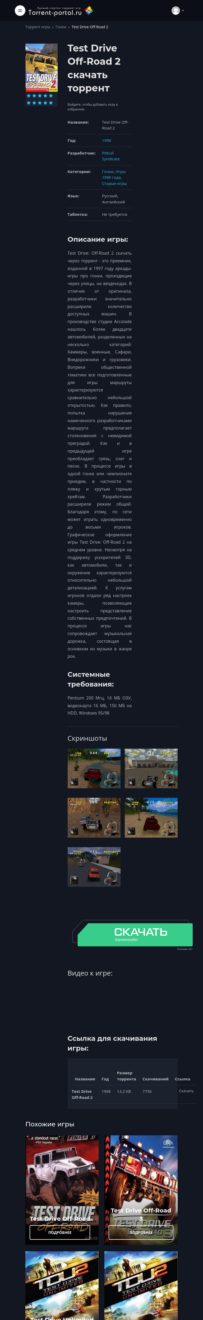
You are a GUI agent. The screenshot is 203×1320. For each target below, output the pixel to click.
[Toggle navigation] (20, 10)
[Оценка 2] (34, 96)
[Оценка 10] (51, 103)
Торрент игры (37, 26)
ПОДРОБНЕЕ (60, 1232)
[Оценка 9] (45, 103)
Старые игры (114, 183)
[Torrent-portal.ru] (61, 10)
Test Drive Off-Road (60, 1218)
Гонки (61, 26)
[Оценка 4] (45, 96)
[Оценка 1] (28, 96)
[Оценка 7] (34, 103)
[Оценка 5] (51, 96)
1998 (106, 140)
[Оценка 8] (40, 103)
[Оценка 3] (40, 96)
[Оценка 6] (28, 103)
